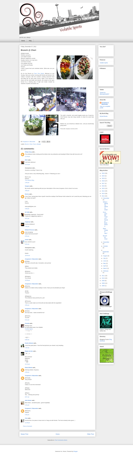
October (105, 246)
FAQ (30, 40)
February (105, 271)
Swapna (27, 186)
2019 (103, 178)
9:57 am (27, 397)
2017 (103, 183)
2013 (103, 193)
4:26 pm (27, 372)
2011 (103, 275)
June (104, 261)
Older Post (90, 434)
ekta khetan (28, 400)
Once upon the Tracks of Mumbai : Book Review (105, 219)
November (106, 242)
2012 (103, 196)
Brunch (27, 144)
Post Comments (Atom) (61, 440)
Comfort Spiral (29, 329)
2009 (103, 280)
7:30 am (27, 347)
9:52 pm (27, 244)
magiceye (27, 222)
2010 (103, 278)
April (104, 266)
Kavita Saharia (29, 343)
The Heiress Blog (29, 180)
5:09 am (27, 339)
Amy (26, 418)
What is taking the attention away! (105, 205)
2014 (103, 191)
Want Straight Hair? (105, 231)
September (106, 251)
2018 (103, 181)
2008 (103, 283)
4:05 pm (27, 305)
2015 (103, 188)
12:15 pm (27, 364)
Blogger (76, 451)
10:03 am (27, 255)
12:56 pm (27, 280)
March (105, 268)
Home (23, 40)
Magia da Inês (29, 351)
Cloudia (27, 323)
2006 (103, 285)
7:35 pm (27, 226)
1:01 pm (27, 405)
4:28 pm (27, 208)
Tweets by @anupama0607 (104, 93)
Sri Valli (27, 212)
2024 (103, 173)
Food (34, 144)
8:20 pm (27, 236)
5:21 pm (27, 320)
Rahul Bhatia (28, 367)
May (104, 263)
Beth (26, 160)
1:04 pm (27, 182)
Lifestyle (38, 144)
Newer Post (24, 434)
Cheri (30, 144)
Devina (27, 194)
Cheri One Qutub (39, 73)
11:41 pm (27, 164)
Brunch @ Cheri (105, 237)
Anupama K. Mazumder (31, 259)
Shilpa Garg (28, 152)
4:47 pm (27, 218)
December (106, 198)
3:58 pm (27, 190)
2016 (103, 186)
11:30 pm (27, 422)
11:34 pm (27, 156)
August (105, 256)
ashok (27, 239)
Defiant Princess (29, 230)
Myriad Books (104, 116)
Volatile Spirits (104, 63)
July (104, 258)
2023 (103, 176)
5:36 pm (27, 414)
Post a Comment (27, 426)
